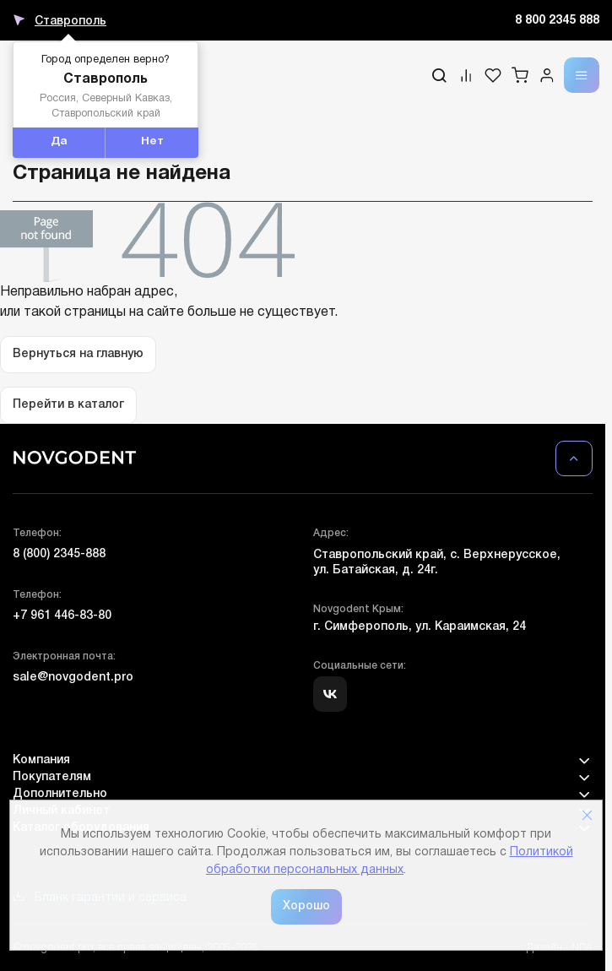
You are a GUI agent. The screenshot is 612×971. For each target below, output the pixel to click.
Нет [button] (152, 142)
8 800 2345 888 (557, 20)
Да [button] (59, 142)
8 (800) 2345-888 (59, 554)
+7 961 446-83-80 (62, 615)
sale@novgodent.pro (73, 677)
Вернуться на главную (78, 354)
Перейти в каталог (68, 404)
